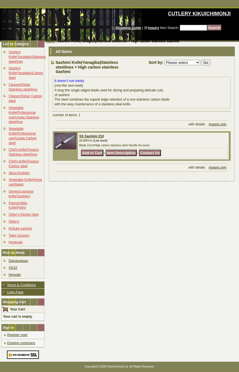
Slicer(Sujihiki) (19, 173)
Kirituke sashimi (20, 228)
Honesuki (16, 242)
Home (50, 41)
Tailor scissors (19, 235)
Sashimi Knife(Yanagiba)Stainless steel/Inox (27, 57)
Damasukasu (18, 261)
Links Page (15, 292)
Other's (14, 221)
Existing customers (21, 343)
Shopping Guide (128, 28)
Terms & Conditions (21, 285)
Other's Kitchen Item (24, 215)
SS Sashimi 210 (91, 136)
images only (217, 124)
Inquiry (153, 28)
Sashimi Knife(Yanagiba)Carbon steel (26, 73)
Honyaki (15, 275)
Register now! (17, 335)
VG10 (13, 268)
